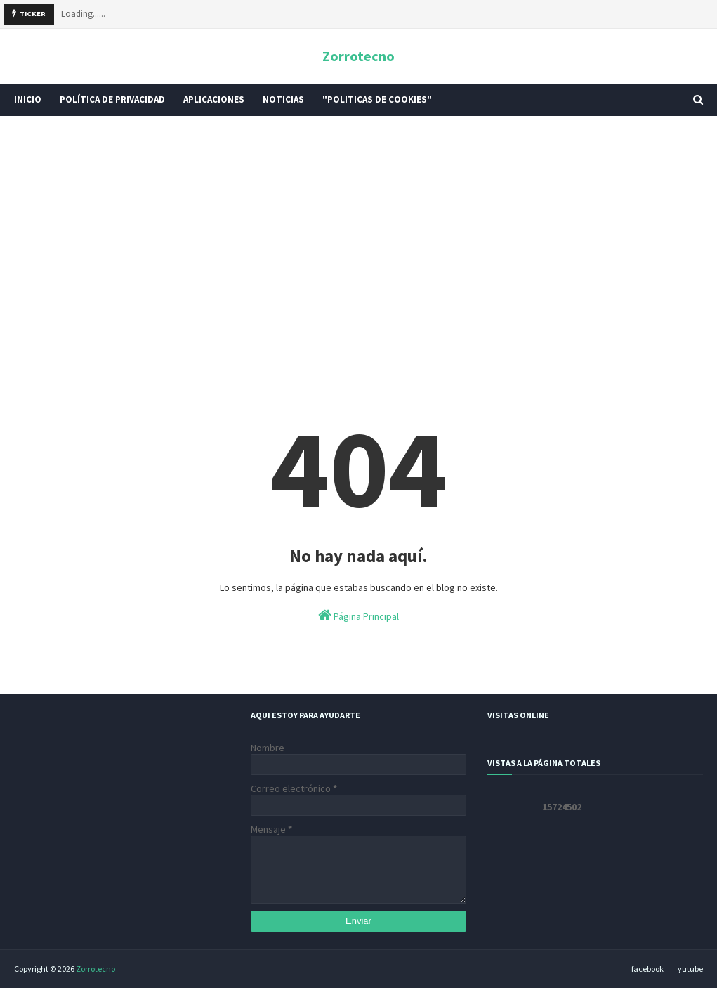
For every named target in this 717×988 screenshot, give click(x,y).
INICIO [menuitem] (27, 99)
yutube (690, 968)
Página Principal (358, 615)
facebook (647, 968)
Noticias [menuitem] (283, 99)
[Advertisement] (358, 235)
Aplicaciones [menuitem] (213, 99)
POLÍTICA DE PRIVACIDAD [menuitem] (112, 99)
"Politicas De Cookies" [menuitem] (377, 99)
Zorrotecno (358, 56)
